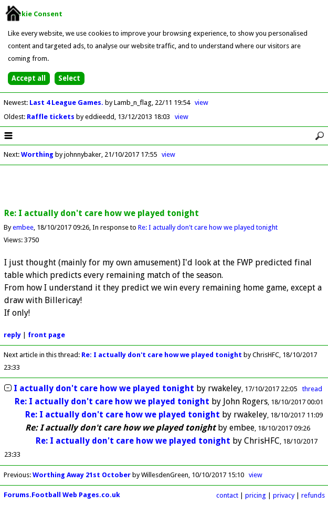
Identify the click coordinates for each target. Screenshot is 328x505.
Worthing (37, 154)
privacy (283, 495)
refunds (313, 495)
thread (312, 389)
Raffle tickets (51, 117)
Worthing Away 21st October (82, 475)
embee (23, 227)
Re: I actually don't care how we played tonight (208, 227)
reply (12, 335)
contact (227, 495)
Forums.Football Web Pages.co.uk (62, 495)
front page (46, 335)
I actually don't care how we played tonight (104, 388)
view (201, 102)
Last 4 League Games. (67, 102)
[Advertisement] (164, 187)
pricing (255, 495)
